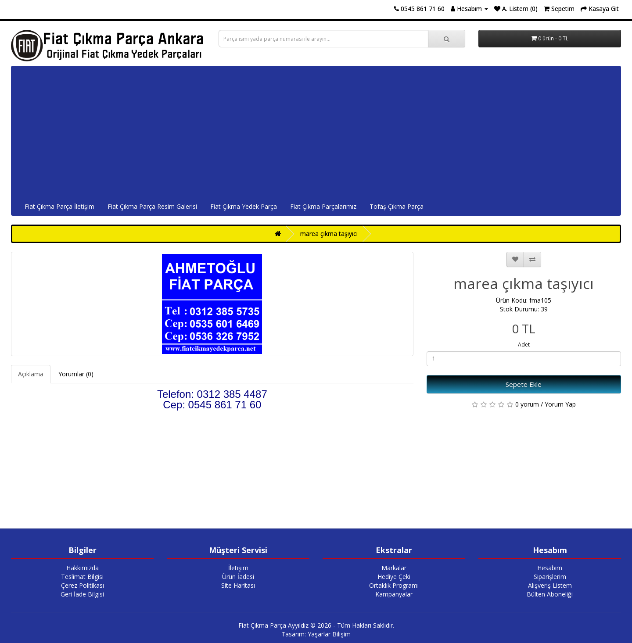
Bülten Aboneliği (550, 594)
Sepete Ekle (524, 384)
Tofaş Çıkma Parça (397, 206)
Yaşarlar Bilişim (329, 634)
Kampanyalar (394, 594)
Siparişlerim (550, 576)
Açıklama (30, 374)
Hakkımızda (82, 568)
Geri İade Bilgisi (82, 594)
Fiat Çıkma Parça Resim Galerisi (152, 206)
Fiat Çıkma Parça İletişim (59, 206)
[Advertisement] (316, 132)
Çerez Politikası (82, 585)
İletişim (238, 568)
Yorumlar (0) (75, 374)
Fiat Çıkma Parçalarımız (323, 206)
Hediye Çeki (393, 576)
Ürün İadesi (238, 576)
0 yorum (527, 404)
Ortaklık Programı (394, 585)
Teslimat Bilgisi (82, 576)
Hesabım (549, 568)
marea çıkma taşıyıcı (329, 233)
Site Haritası (238, 585)
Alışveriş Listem (550, 585)
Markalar (393, 568)
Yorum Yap (560, 404)
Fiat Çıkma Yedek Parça (243, 206)
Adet (524, 344)
